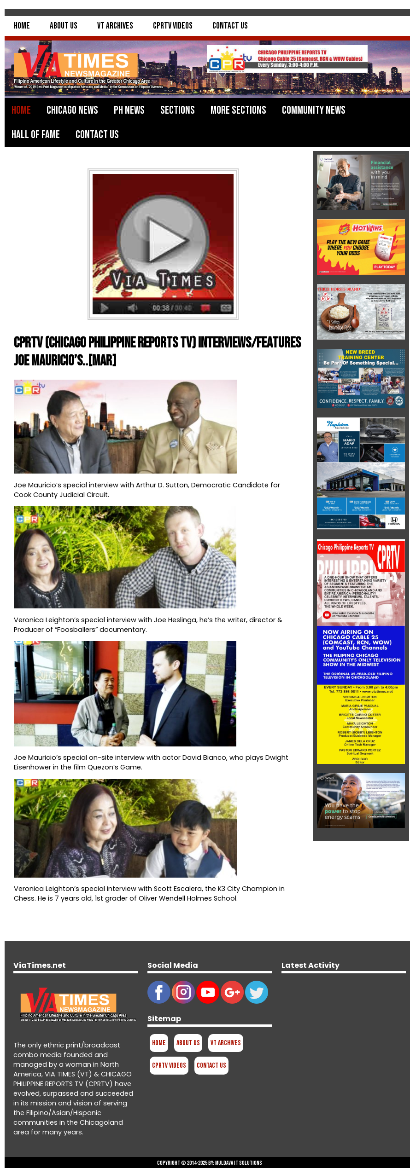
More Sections (238, 110)
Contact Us (230, 26)
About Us (63, 26)
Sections (177, 110)
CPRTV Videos (173, 26)
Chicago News (72, 110)
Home (22, 26)
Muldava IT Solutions (238, 1163)
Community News (314, 110)
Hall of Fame (36, 134)
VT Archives (115, 26)
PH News (129, 110)
